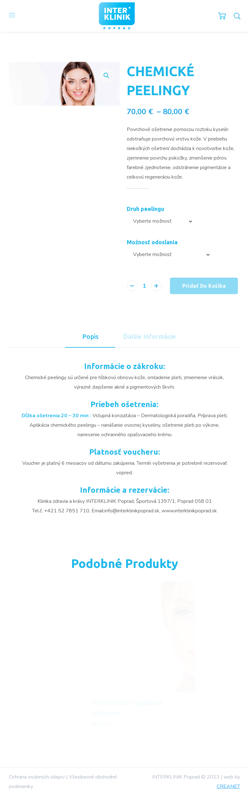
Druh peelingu (145, 209)
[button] (106, 75)
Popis (90, 336)
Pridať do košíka (203, 286)
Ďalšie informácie (149, 336)
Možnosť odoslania (152, 242)
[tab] (90, 336)
